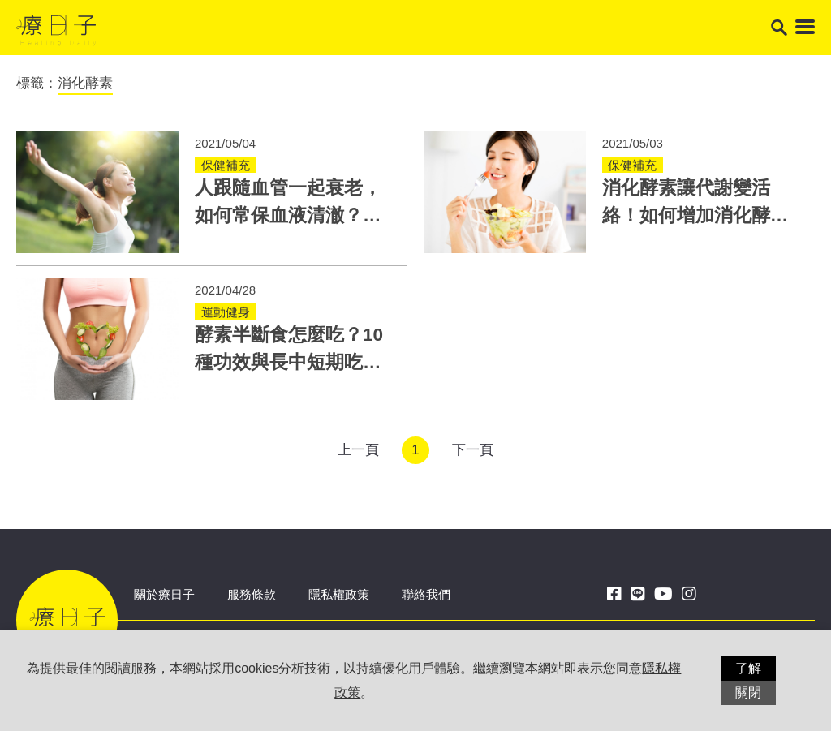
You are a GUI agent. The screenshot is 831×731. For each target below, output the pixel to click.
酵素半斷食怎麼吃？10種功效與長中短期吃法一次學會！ (289, 362)
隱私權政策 (338, 594)
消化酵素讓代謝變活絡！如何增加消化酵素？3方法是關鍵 (686, 215)
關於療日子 (164, 594)
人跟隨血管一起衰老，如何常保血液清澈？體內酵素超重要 (288, 215)
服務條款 (251, 594)
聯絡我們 (426, 594)
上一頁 (358, 450)
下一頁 (472, 450)
